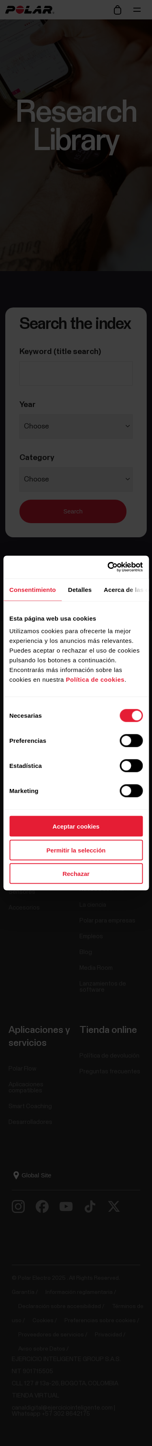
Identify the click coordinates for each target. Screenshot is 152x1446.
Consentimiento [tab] (32, 589)
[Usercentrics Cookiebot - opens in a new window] (108, 567)
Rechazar (76, 873)
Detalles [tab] (80, 589)
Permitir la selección (76, 849)
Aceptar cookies (76, 826)
